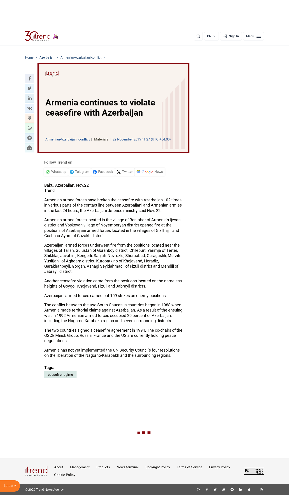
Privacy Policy (219, 467)
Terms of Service (189, 467)
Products (103, 467)
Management (80, 467)
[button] (29, 78)
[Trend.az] (41, 36)
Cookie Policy (64, 475)
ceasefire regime (60, 375)
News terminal (128, 467)
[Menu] (253, 36)
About (58, 467)
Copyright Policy (157, 467)
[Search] (198, 36)
